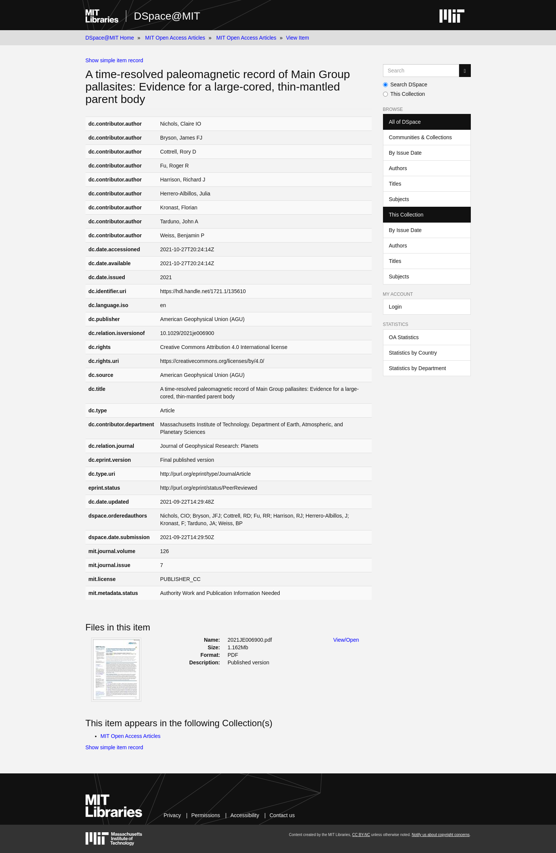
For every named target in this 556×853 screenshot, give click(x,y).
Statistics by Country (413, 353)
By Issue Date (405, 153)
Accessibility (244, 815)
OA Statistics (404, 337)
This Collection (404, 94)
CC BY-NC (361, 835)
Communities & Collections (420, 137)
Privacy (172, 815)
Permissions (205, 815)
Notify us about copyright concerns (440, 835)
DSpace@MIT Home (110, 38)
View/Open (346, 640)
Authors (398, 168)
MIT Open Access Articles (175, 38)
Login (395, 307)
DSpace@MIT (167, 16)
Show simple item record (114, 60)
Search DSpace (405, 84)
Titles (395, 184)
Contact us (282, 815)
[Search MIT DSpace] (421, 70)
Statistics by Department (417, 368)
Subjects (399, 199)
